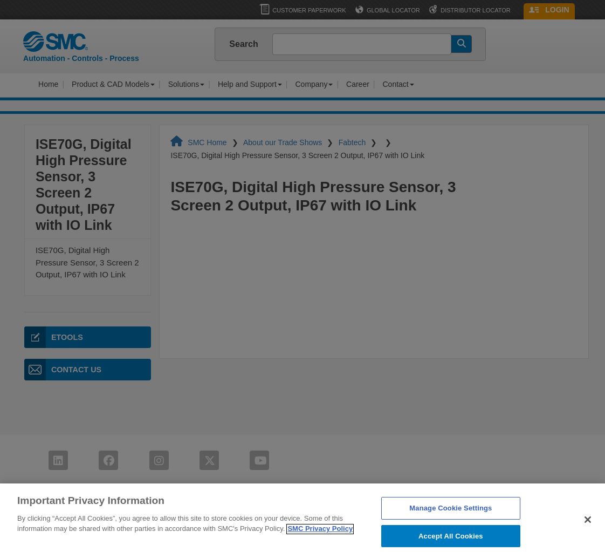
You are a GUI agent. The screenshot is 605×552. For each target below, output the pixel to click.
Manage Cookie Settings (450, 513)
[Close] (588, 525)
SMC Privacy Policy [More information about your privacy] (320, 534)
